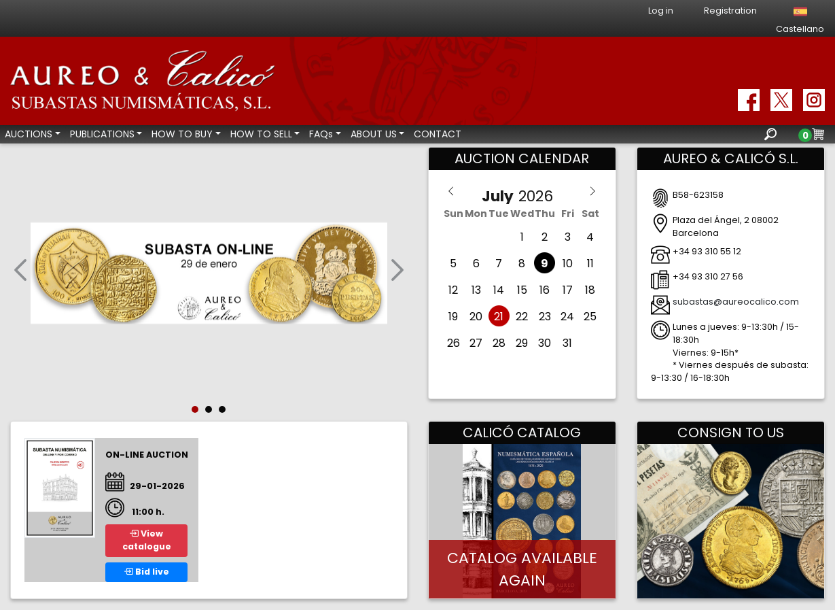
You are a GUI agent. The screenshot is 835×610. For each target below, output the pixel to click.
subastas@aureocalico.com (736, 301)
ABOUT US (374, 134)
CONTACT (437, 134)
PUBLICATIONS (102, 134)
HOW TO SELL (261, 134)
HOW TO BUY (182, 134)
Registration (730, 10)
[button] (20, 273)
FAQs (321, 134)
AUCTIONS (28, 134)
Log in (660, 10)
